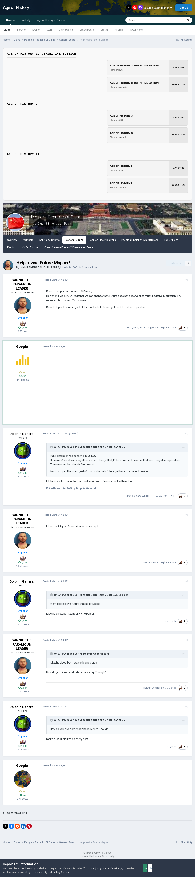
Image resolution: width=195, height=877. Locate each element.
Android (119, 29)
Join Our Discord (29, 247)
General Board (74, 239)
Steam (104, 29)
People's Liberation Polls (102, 239)
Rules (67, 223)
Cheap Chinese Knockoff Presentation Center (69, 247)
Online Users (66, 29)
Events (36, 29)
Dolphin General (169, 327)
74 (22, 795)
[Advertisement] (89, 382)
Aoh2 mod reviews (49, 239)
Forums (21, 29)
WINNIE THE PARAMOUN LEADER (39, 267)
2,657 (22, 327)
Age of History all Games (51, 20)
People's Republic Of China (56, 217)
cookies (25, 868)
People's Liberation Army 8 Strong (140, 239)
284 (22, 375)
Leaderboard (87, 29)
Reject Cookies (179, 868)
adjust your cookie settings (107, 868)
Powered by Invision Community (97, 856)
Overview (12, 239)
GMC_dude (134, 327)
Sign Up (183, 7)
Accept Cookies (150, 868)
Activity (26, 20)
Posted (54, 279)
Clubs (6, 29)
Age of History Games (68, 872)
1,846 (22, 473)
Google (22, 347)
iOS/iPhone (136, 29)
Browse (10, 22)
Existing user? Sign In (158, 7)
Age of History (16, 7)
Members (28, 239)
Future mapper (148, 327)
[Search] (145, 20)
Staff (49, 29)
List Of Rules (171, 239)
